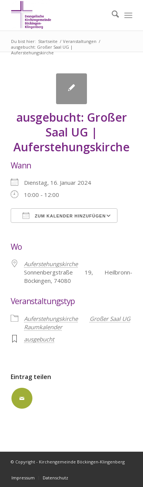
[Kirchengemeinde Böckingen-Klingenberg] (59, 15)
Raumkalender (43, 327)
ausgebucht (39, 339)
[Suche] (111, 15)
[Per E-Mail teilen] (21, 398)
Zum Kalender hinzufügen (64, 215)
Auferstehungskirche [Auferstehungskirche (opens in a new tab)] (51, 264)
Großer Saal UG (110, 318)
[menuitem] (111, 15)
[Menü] (128, 15)
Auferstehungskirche (51, 318)
